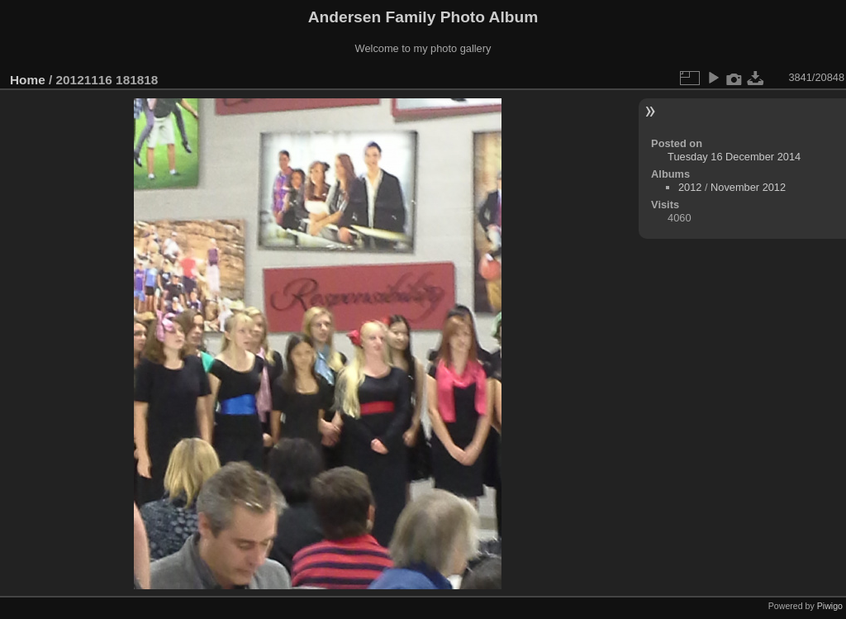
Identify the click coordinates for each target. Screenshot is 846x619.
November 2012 (748, 187)
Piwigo (830, 606)
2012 (689, 187)
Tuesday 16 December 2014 (734, 156)
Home (27, 80)
